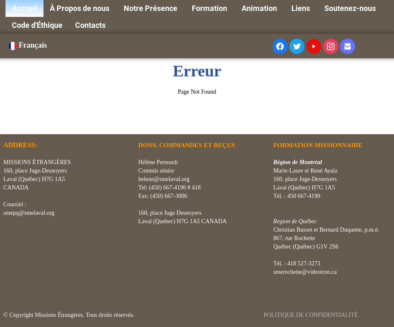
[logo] (6, 123)
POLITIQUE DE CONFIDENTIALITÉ (311, 315)
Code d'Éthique (37, 25)
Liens (301, 8)
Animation (260, 8)
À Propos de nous (80, 8)
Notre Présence (151, 8)
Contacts (90, 25)
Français (28, 45)
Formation (210, 8)
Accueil (24, 8)
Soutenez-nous (351, 8)
